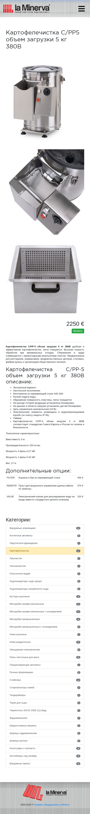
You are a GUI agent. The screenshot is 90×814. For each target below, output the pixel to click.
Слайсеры (45, 680)
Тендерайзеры (45, 695)
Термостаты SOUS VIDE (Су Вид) (45, 710)
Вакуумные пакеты (45, 763)
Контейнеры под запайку (45, 756)
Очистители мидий (45, 573)
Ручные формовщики (45, 672)
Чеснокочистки (45, 566)
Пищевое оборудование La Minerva (51, 804)
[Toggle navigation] (81, 8)
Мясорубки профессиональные (45, 604)
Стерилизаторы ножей (45, 687)
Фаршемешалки (45, 718)
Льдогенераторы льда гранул (45, 581)
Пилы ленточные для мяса (45, 657)
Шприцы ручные (45, 740)
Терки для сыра (45, 702)
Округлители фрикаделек (45, 543)
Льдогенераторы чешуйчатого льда (45, 588)
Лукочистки (45, 558)
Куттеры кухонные (45, 596)
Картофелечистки (45, 550)
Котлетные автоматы (45, 535)
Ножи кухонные (45, 634)
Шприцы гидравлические (45, 733)
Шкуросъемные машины (45, 725)
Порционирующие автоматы (45, 664)
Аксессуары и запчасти (45, 748)
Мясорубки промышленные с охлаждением (45, 626)
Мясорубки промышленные (45, 619)
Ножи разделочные (45, 642)
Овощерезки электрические (45, 649)
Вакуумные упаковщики (45, 528)
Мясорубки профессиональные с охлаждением (45, 611)
